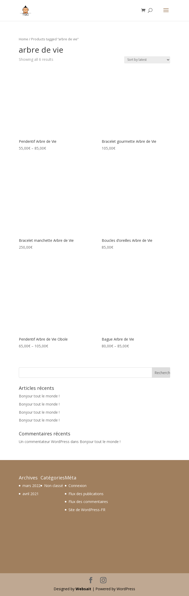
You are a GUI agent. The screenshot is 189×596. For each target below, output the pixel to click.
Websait (83, 588)
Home (23, 39)
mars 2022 (31, 485)
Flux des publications (86, 493)
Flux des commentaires (88, 501)
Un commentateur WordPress (44, 441)
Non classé (53, 485)
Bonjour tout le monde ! (39, 395)
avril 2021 (30, 493)
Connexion (77, 485)
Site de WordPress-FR (86, 509)
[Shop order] (147, 59)
